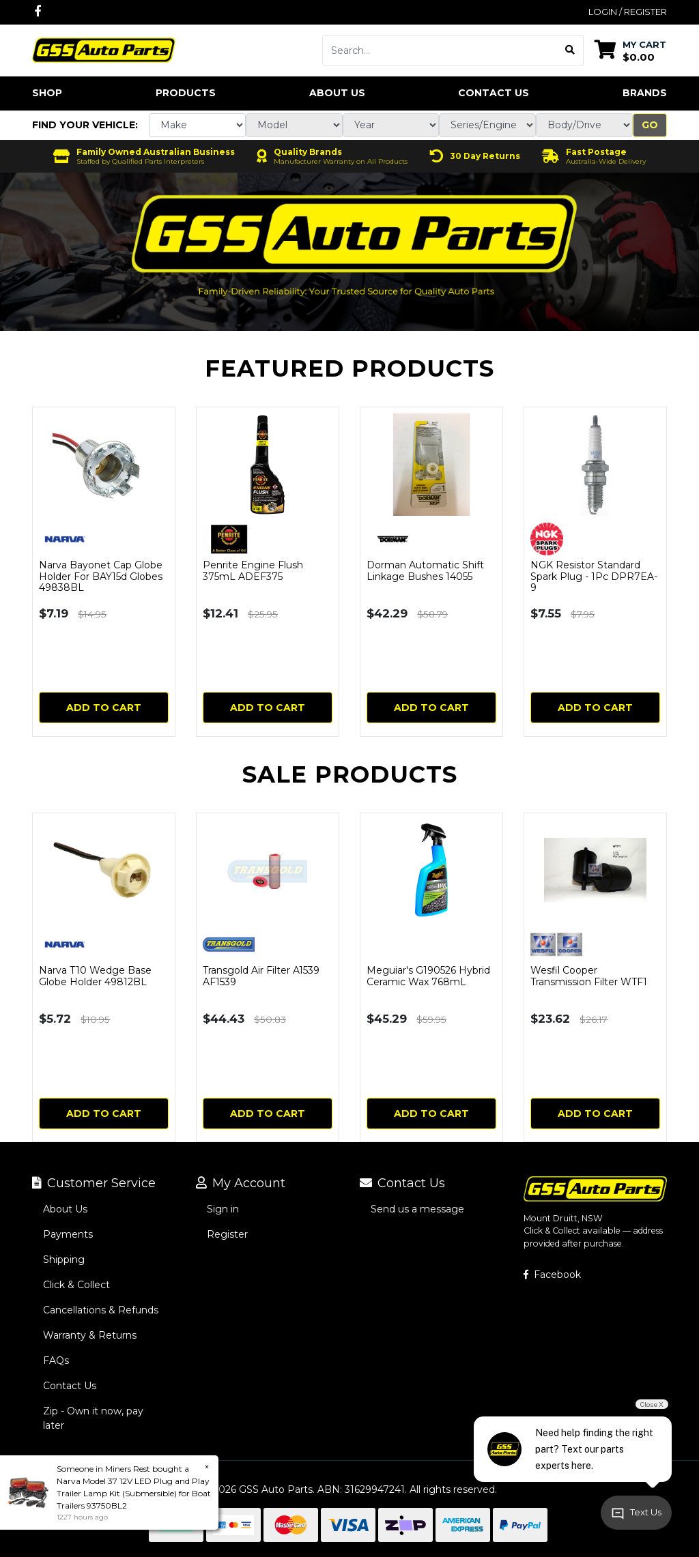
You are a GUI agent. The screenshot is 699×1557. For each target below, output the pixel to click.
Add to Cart (103, 707)
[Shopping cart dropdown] (630, 50)
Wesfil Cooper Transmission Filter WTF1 (588, 976)
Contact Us (493, 93)
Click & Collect (76, 1285)
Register (227, 1234)
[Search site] (570, 50)
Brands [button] (645, 93)
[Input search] (440, 50)
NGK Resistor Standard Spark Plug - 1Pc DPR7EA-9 (593, 576)
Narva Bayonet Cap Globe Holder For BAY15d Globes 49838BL (100, 576)
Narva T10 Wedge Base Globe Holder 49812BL (95, 976)
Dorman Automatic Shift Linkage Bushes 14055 (425, 571)
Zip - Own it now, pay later (93, 1418)
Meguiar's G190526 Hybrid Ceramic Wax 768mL (428, 976)
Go (650, 125)
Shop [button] (47, 93)
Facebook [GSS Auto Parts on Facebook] (552, 1274)
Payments (68, 1234)
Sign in (223, 1209)
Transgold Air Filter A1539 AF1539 (261, 976)
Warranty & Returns (90, 1335)
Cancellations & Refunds (100, 1310)
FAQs (56, 1360)
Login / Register (627, 11)
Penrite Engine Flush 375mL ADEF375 (253, 571)
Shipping (64, 1259)
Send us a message (417, 1209)
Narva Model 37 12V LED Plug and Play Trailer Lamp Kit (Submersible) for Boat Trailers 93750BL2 (134, 1493)
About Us (337, 93)
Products (186, 93)
